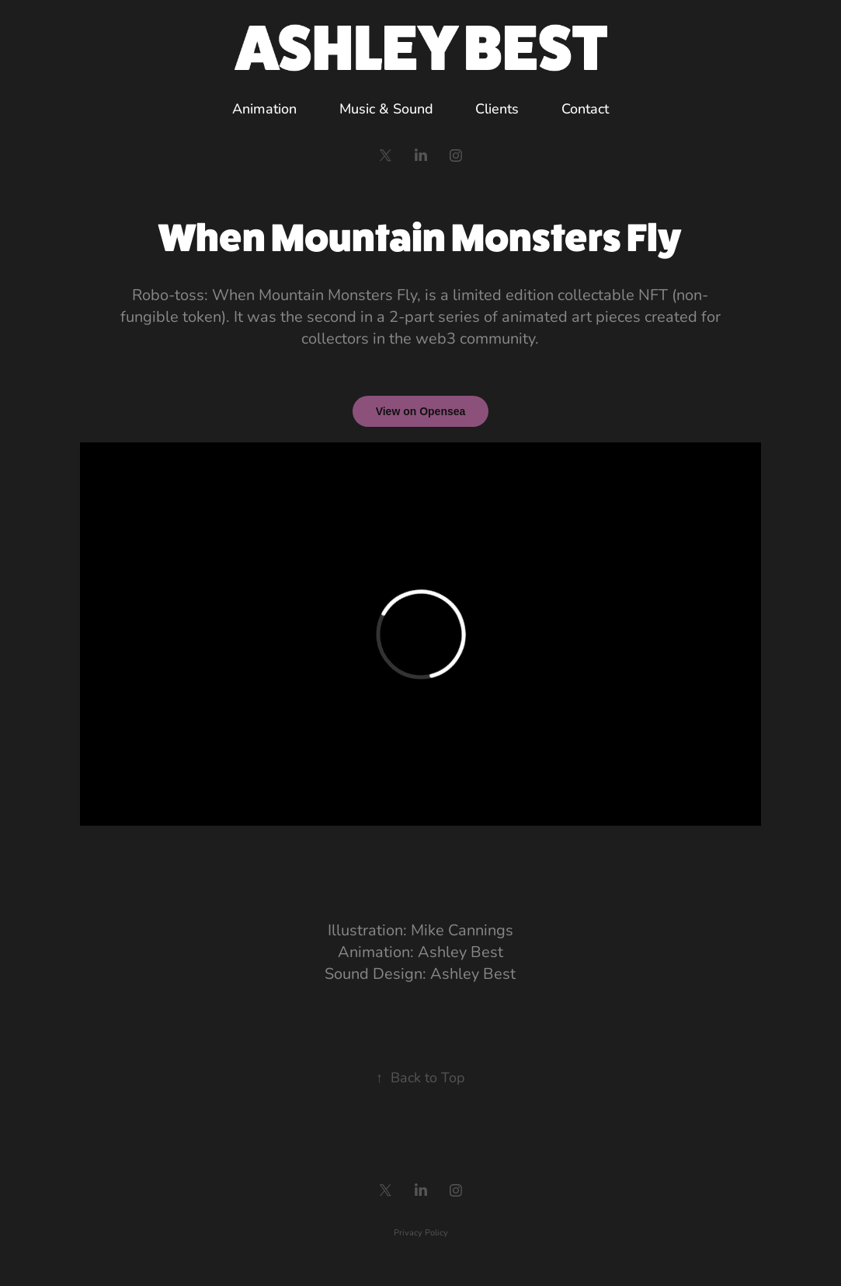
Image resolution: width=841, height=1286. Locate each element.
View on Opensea (421, 411)
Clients (497, 108)
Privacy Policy (421, 1232)
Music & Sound (386, 108)
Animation (264, 108)
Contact (585, 108)
